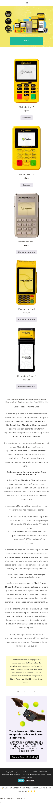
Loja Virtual (25, 774)
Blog (11, 774)
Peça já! (26, 40)
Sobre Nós (5, 774)
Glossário (17, 774)
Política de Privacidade (37, 774)
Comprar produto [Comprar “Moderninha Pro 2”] (26, 319)
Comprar (26, 117)
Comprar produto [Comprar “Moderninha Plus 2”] (26, 252)
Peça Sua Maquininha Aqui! (12, 798)
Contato (29, 777)
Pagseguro (40, 443)
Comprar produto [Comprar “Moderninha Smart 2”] (26, 386)
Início (8, 399)
